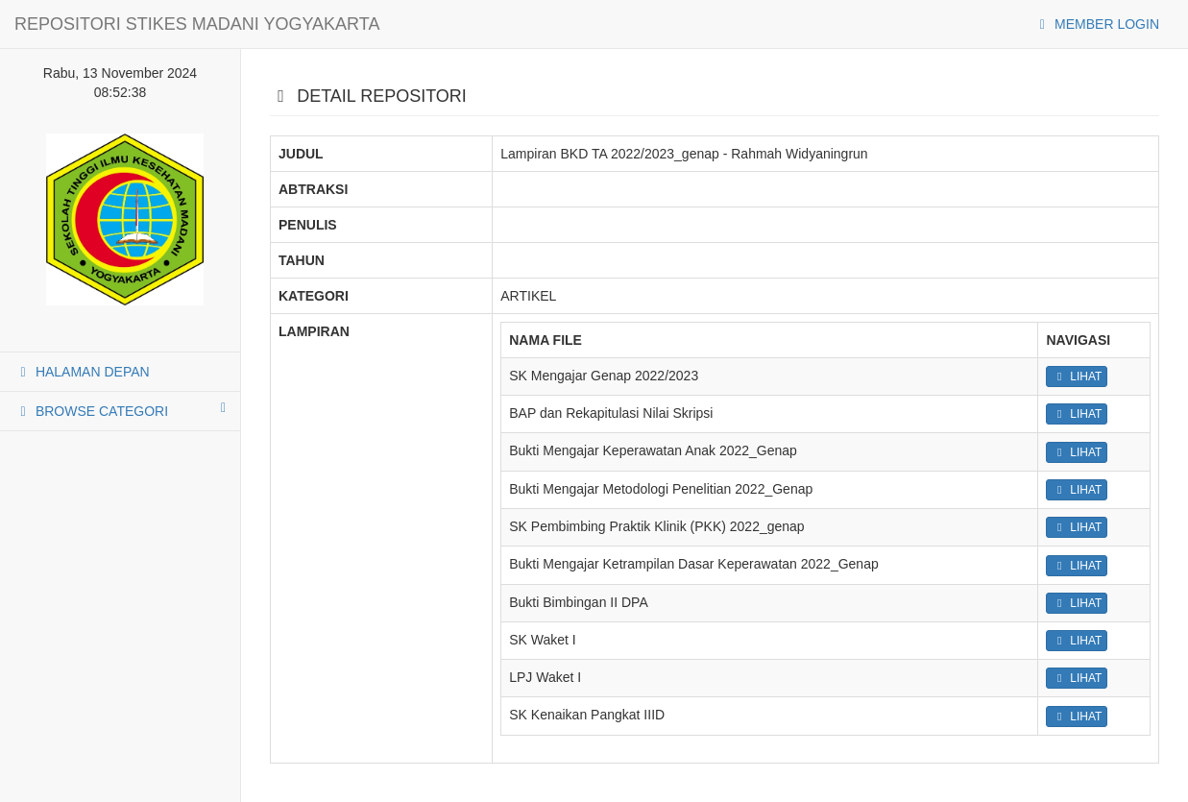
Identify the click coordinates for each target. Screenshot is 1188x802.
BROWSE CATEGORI (120, 410)
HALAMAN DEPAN (82, 371)
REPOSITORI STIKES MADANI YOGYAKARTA (196, 24)
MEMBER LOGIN (1096, 24)
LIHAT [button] (1077, 376)
